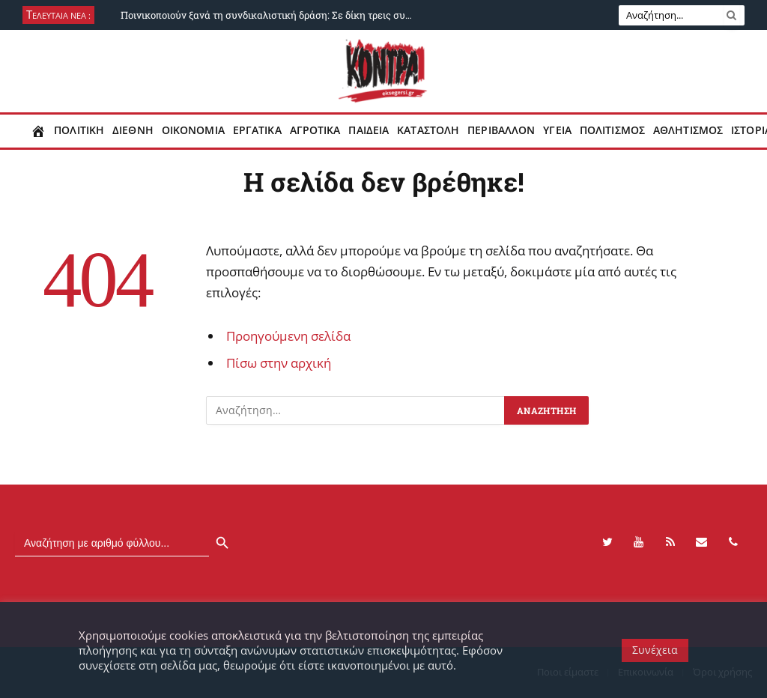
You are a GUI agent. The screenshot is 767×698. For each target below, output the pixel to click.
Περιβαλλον (501, 130)
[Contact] (702, 542)
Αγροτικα (315, 130)
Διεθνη (133, 130)
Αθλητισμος (688, 130)
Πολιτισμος (612, 130)
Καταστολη (428, 130)
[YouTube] (639, 542)
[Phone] (733, 542)
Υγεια (557, 130)
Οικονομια (193, 130)
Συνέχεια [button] (655, 650)
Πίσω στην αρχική (278, 362)
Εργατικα (257, 130)
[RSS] (670, 542)
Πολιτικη (79, 130)
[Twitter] (607, 542)
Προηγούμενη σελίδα (288, 336)
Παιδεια (368, 130)
